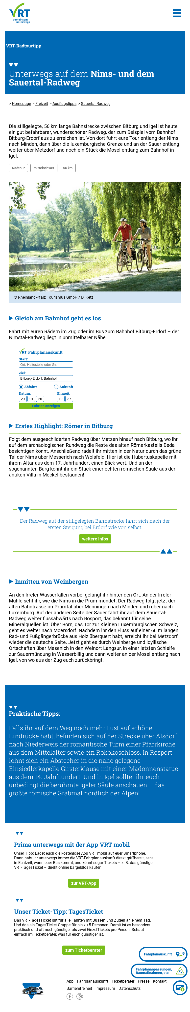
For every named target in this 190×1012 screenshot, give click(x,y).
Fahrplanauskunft (92, 981)
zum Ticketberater (83, 950)
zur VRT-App (83, 883)
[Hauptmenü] (177, 13)
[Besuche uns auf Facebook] (70, 998)
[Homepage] (19, 12)
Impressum (105, 988)
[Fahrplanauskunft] (163, 954)
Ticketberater (123, 981)
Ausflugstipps (64, 103)
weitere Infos (95, 538)
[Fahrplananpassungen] (159, 971)
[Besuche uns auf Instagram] (79, 998)
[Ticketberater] (180, 987)
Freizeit (41, 103)
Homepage (21, 103)
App (70, 981)
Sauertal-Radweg (96, 103)
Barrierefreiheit (79, 988)
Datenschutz (130, 988)
